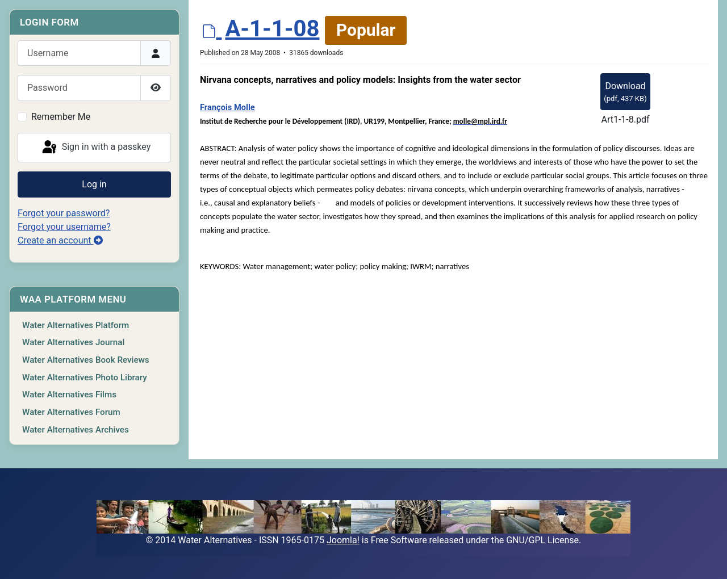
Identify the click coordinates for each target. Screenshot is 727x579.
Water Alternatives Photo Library (84, 377)
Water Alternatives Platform (75, 325)
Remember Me (60, 116)
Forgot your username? (64, 226)
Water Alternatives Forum (71, 412)
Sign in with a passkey (95, 147)
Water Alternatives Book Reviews (85, 360)
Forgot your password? (64, 213)
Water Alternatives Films (69, 394)
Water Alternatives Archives (75, 430)
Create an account (60, 240)
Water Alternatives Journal (73, 342)
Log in (94, 184)
